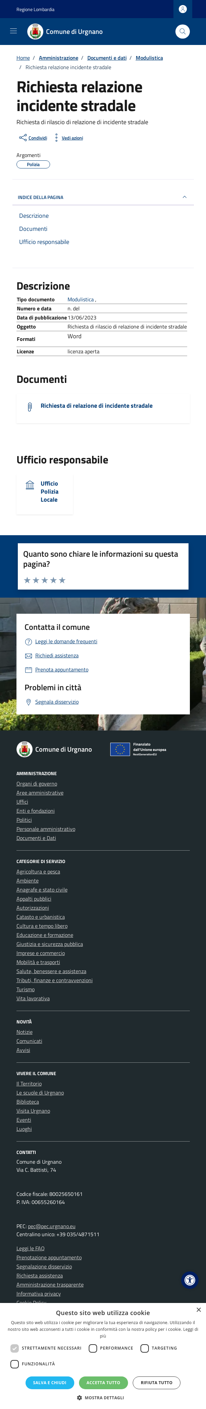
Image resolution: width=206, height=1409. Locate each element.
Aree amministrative (40, 793)
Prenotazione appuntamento (49, 1257)
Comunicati (29, 1041)
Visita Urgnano (33, 1111)
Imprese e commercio (40, 953)
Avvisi (23, 1050)
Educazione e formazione (44, 935)
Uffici (22, 802)
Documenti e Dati (36, 838)
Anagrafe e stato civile (42, 890)
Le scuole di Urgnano (40, 1093)
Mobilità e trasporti (38, 962)
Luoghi (24, 1129)
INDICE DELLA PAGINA (103, 197)
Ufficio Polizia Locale (49, 491)
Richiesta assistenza (39, 1275)
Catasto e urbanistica (40, 917)
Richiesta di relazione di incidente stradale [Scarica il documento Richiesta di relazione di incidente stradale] (97, 405)
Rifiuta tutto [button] (157, 1383)
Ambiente (27, 880)
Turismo (25, 989)
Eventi (23, 1120)
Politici (24, 820)
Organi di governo (36, 783)
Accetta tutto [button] (103, 1383)
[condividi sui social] (32, 137)
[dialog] (103, 1356)
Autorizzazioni (32, 908)
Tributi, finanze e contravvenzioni (54, 980)
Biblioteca (27, 1102)
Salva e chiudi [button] (50, 1383)
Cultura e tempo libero (42, 926)
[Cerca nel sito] (182, 31)
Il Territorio (29, 1083)
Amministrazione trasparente (50, 1284)
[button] (190, 1280)
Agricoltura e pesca (38, 871)
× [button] (198, 1310)
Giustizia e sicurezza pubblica (49, 944)
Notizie (24, 1032)
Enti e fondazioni (35, 811)
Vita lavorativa (33, 998)
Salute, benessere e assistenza (51, 971)
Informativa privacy (38, 1294)
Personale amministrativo (45, 829)
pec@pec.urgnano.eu (52, 1226)
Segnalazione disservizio (44, 1266)
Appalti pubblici (33, 899)
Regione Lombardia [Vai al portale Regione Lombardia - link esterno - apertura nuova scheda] (35, 9)
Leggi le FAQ (30, 1248)
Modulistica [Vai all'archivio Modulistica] (81, 299)
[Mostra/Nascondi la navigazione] (13, 31)
